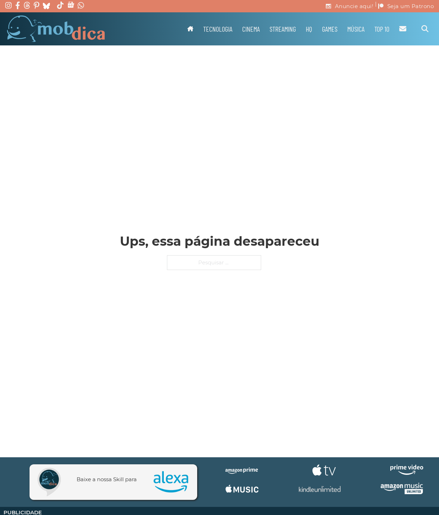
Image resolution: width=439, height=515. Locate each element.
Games (329, 29)
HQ (309, 29)
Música (355, 29)
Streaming (283, 29)
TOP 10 (381, 29)
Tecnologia (217, 29)
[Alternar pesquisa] (424, 29)
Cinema (251, 29)
